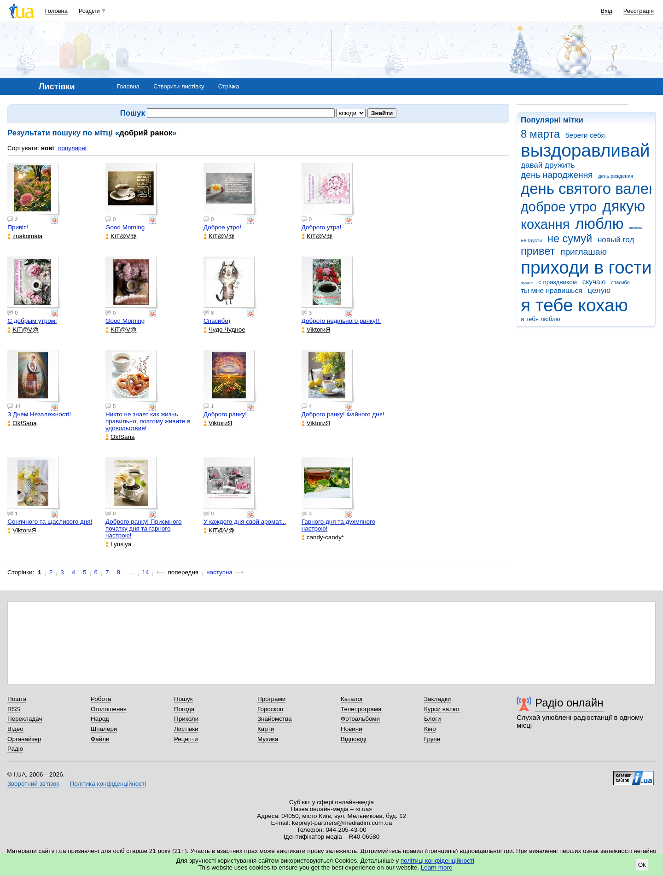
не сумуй (569, 239)
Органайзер (24, 739)
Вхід (607, 10)
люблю (599, 223)
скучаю (594, 282)
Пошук (183, 698)
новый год (616, 239)
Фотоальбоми (360, 718)
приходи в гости (586, 267)
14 (145, 572)
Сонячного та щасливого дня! (49, 521)
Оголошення (109, 709)
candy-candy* (323, 537)
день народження (557, 175)
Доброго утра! (322, 227)
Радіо (15, 748)
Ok (642, 864)
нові (47, 148)
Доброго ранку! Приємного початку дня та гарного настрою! (143, 528)
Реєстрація (638, 10)
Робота (101, 698)
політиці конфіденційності (437, 860)
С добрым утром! (32, 320)
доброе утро (559, 206)
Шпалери (104, 728)
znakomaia (24, 236)
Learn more (437, 867)
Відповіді (353, 739)
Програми (271, 698)
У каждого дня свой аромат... (245, 521)
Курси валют (442, 709)
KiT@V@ (120, 236)
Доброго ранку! (225, 414)
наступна (219, 572)
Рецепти (186, 739)
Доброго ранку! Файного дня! (343, 414)
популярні (72, 148)
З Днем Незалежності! (39, 414)
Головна (56, 10)
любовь (635, 228)
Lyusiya (118, 544)
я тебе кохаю (574, 305)
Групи (432, 739)
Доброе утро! (222, 227)
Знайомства (274, 718)
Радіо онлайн (569, 702)
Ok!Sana (21, 423)
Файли (100, 739)
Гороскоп (270, 709)
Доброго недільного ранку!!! (341, 320)
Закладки (437, 698)
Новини (351, 728)
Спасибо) (217, 320)
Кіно (430, 728)
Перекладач (24, 718)
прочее (527, 283)
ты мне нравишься (551, 290)
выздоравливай (585, 150)
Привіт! (17, 227)
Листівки (186, 728)
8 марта (540, 134)
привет (538, 251)
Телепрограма (361, 709)
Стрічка (228, 86)
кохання (545, 224)
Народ (100, 718)
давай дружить (548, 165)
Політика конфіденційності (108, 783)
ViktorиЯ (316, 329)
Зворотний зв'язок (33, 783)
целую (599, 290)
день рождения (615, 176)
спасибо (620, 282)
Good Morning (125, 227)
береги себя (585, 135)
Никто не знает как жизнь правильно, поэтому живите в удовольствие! (147, 421)
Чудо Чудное (224, 329)
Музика (267, 739)
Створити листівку (178, 86)
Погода (184, 709)
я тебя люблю (540, 318)
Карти (265, 728)
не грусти (531, 240)
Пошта (16, 698)
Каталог (352, 698)
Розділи (89, 10)
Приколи (186, 718)
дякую (623, 206)
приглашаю (583, 252)
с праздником (557, 282)
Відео (15, 728)
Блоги (432, 718)
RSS (13, 709)
